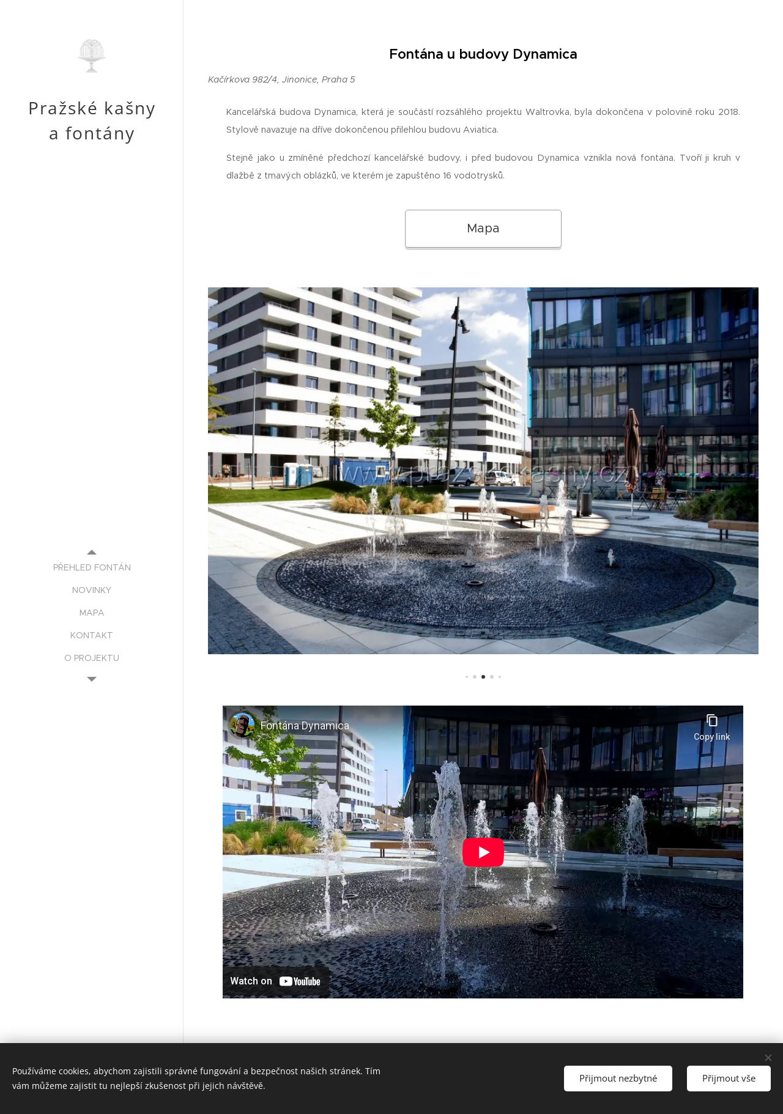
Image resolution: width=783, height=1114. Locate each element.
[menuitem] (92, 568)
